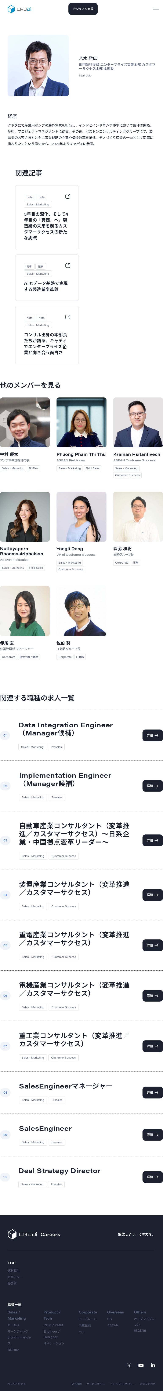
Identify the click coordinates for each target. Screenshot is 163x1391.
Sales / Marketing (17, 1315)
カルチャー (15, 1277)
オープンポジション (144, 1321)
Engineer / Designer (52, 1334)
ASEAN (113, 1325)
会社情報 (77, 1383)
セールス (13, 1325)
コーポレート (88, 1319)
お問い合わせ (147, 1383)
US (109, 1319)
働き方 (12, 1283)
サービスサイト (96, 1383)
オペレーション (54, 1343)
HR (81, 1332)
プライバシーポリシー (122, 1383)
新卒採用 (140, 1331)
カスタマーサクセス (19, 1340)
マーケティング (18, 1331)
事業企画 (85, 1325)
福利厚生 (13, 1271)
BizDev (13, 1350)
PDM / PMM (53, 1325)
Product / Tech (52, 1315)
